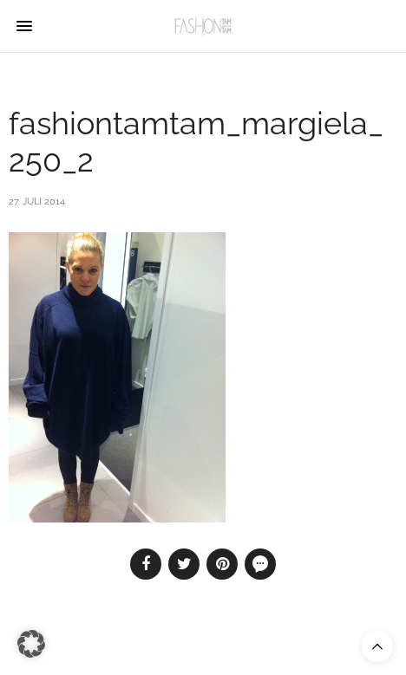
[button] (31, 644)
